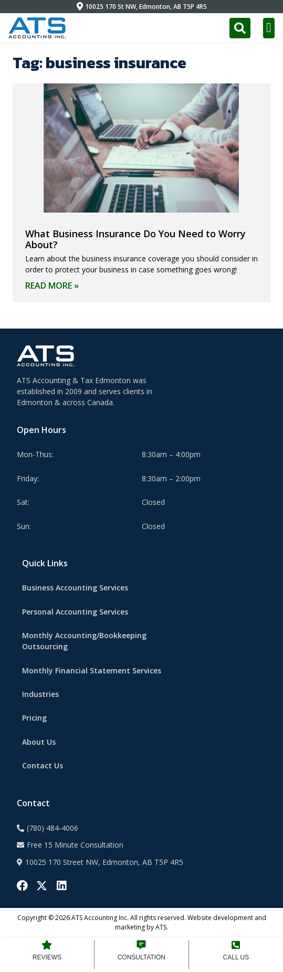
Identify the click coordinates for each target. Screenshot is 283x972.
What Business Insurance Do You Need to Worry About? (135, 239)
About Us (39, 742)
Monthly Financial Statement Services (91, 670)
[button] (269, 28)
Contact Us (42, 765)
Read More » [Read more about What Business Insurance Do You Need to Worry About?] (52, 285)
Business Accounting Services (75, 588)
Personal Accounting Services (75, 612)
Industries (40, 694)
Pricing (34, 718)
